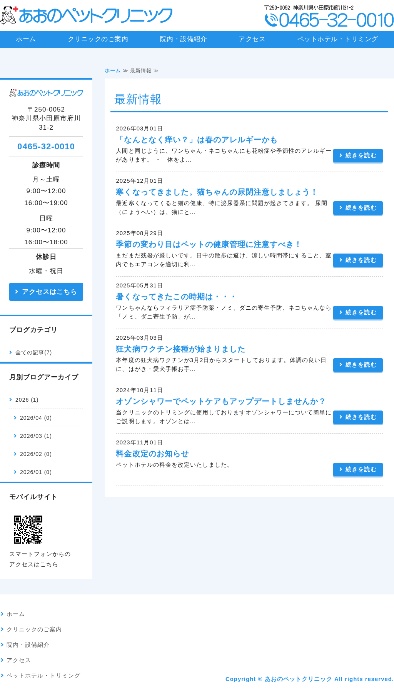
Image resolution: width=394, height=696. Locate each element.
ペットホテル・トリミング (337, 39)
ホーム (26, 39)
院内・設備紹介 (183, 39)
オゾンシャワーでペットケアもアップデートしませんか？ (221, 401)
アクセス (252, 39)
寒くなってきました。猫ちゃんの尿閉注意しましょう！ (217, 192)
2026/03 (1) (36, 436)
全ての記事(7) (33, 352)
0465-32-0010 (46, 146)
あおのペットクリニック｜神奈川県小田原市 (86, 15)
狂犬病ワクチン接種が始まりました (180, 349)
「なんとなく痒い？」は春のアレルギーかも (196, 139)
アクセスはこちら (49, 291)
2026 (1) (26, 400)
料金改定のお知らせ (152, 453)
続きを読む (361, 155)
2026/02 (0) (36, 454)
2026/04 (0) (36, 418)
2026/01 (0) (36, 472)
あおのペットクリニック (298, 679)
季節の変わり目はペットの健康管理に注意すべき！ (209, 244)
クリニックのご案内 (98, 39)
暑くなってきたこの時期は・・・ (176, 296)
